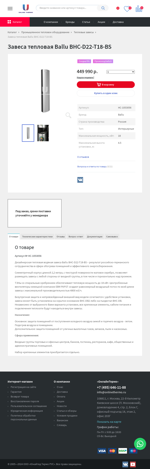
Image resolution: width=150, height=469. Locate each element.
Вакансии (62, 420)
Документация (94, 236)
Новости (62, 406)
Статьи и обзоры (66, 410)
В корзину (108, 84)
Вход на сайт (140, 21)
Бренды (70, 22)
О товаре (13, 236)
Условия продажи (67, 415)
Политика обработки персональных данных (24, 417)
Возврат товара (20, 396)
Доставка (118, 22)
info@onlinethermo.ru (111, 392)
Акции (101, 22)
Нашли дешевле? (85, 77)
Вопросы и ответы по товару (95, 166)
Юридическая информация (27, 410)
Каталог (17, 22)
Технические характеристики (37, 236)
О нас (60, 387)
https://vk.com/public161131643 (125, 464)
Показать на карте (109, 422)
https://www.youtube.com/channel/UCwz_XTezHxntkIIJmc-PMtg (133, 464)
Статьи (86, 22)
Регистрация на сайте (23, 387)
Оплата (61, 396)
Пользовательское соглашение (29, 406)
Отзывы (61, 236)
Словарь (62, 425)
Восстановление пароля (25, 401)
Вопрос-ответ (76, 236)
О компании (51, 22)
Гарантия (16, 391)
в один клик (105, 93)
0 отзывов (83, 157)
